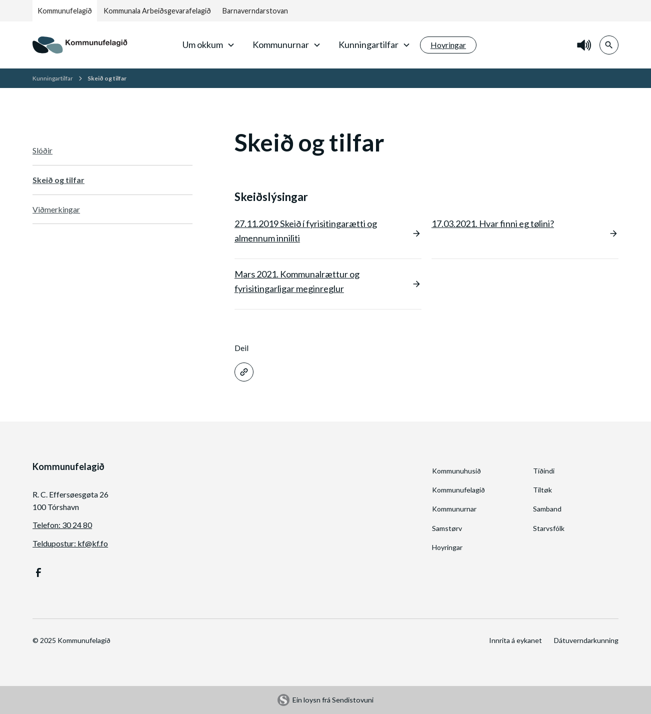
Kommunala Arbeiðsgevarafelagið (157, 10)
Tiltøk (542, 490)
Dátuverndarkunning (586, 640)
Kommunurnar (454, 508)
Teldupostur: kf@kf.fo (70, 543)
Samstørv (447, 528)
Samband (547, 508)
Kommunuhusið (456, 470)
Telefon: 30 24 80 (62, 525)
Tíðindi (543, 470)
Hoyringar (447, 547)
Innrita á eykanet (515, 640)
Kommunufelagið (65, 10)
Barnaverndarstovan (255, 10)
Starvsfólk (548, 528)
